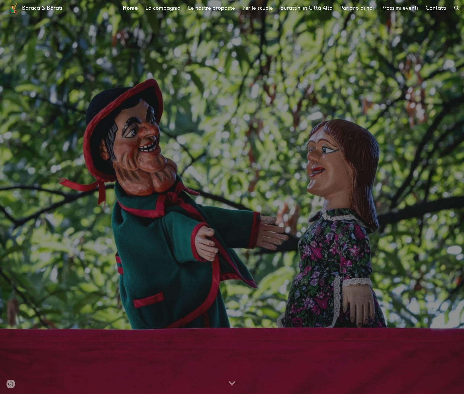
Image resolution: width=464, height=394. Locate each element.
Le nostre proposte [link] (211, 8)
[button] (457, 8)
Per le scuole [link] (258, 8)
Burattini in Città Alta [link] (307, 8)
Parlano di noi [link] (357, 8)
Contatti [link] (436, 8)
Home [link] (130, 8)
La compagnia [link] (163, 8)
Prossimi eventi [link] (399, 8)
